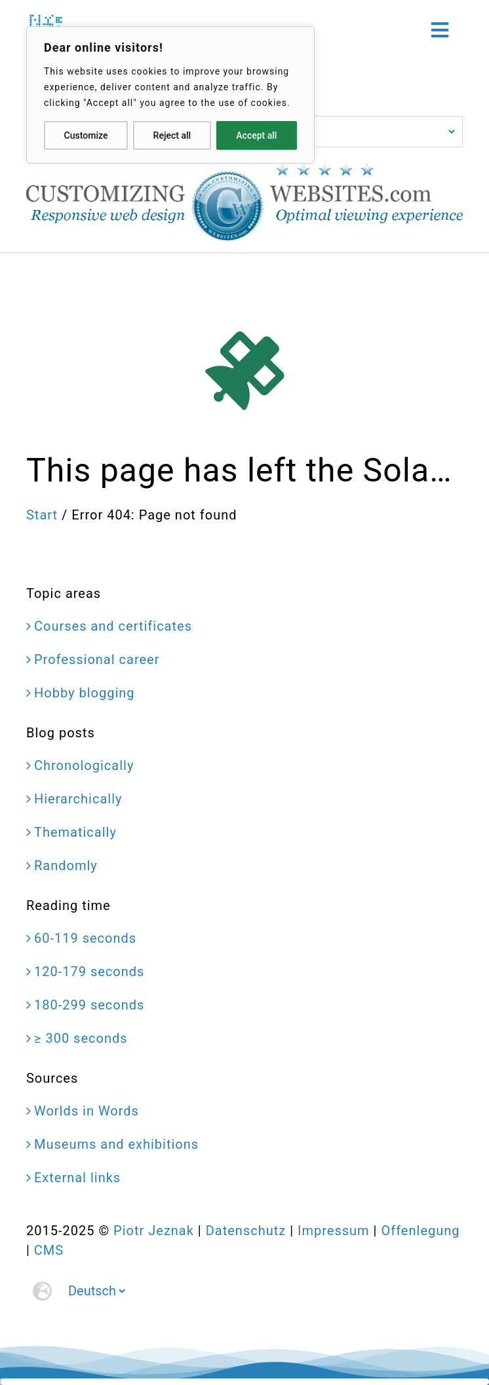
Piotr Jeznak (153, 1230)
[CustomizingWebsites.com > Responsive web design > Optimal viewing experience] (244, 170)
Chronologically (84, 765)
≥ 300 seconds (81, 1038)
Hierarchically (78, 799)
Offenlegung (420, 1230)
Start (42, 515)
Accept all (256, 135)
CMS (49, 1250)
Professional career (97, 659)
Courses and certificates (113, 626)
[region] (170, 95)
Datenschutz (246, 1230)
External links (77, 1177)
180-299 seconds (89, 1005)
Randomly (66, 865)
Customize (86, 135)
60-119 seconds (85, 938)
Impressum (334, 1230)
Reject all (172, 135)
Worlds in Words (86, 1111)
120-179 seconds (89, 971)
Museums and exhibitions (116, 1144)
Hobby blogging (84, 693)
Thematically (75, 832)
